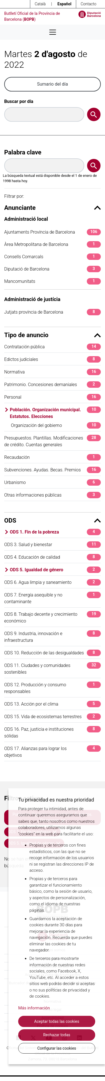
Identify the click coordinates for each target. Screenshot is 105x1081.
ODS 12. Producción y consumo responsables (52, 688)
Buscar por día (18, 101)
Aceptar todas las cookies (56, 1021)
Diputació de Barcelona (52, 269)
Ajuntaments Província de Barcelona (52, 232)
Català (40, 4)
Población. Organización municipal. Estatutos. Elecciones (55, 412)
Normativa (52, 372)
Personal (52, 397)
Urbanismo (52, 482)
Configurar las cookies (56, 1048)
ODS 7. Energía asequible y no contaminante (52, 598)
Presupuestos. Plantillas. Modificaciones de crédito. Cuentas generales (52, 441)
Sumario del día (52, 84)
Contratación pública (52, 347)
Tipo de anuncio (52, 335)
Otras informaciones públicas (52, 495)
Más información (34, 1007)
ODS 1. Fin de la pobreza (55, 532)
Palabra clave (22, 152)
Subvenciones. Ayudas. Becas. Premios (52, 470)
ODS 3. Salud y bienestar (52, 544)
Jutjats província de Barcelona (52, 312)
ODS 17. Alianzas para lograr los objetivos (52, 751)
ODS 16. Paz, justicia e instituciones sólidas (52, 732)
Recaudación (52, 457)
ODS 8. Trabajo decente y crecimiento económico (52, 617)
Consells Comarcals (52, 256)
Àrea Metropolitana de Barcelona (52, 244)
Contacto (88, 4)
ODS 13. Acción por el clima (52, 704)
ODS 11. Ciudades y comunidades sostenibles (52, 668)
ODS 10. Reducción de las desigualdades (52, 653)
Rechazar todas (56, 1035)
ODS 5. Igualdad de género (55, 570)
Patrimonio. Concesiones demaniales (52, 384)
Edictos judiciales (52, 359)
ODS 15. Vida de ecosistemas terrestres (52, 716)
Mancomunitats (52, 281)
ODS (52, 520)
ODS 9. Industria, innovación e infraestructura (52, 636)
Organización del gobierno (56, 425)
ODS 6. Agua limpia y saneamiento (52, 582)
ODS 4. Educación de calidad (52, 557)
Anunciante (52, 207)
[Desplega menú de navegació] (52, 32)
